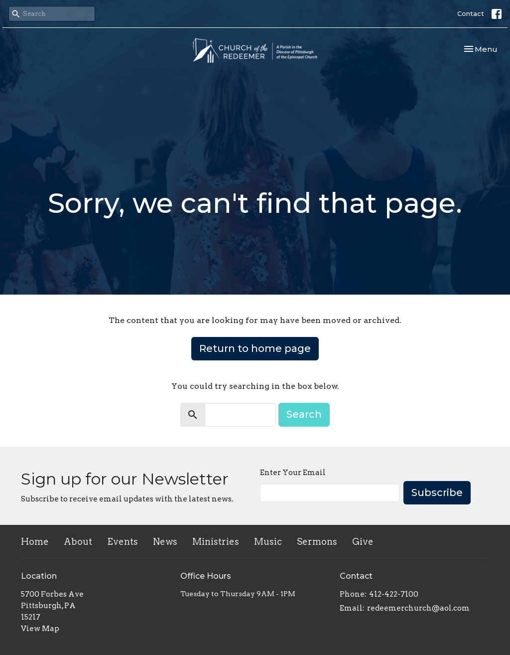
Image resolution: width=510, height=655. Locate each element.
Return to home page (255, 348)
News (165, 541)
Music (268, 541)
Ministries (215, 541)
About (78, 541)
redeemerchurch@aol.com (418, 608)
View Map (40, 628)
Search (304, 414)
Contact (470, 13)
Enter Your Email (293, 472)
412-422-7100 (393, 594)
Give (363, 541)
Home (35, 541)
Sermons (317, 541)
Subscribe (437, 492)
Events (122, 541)
